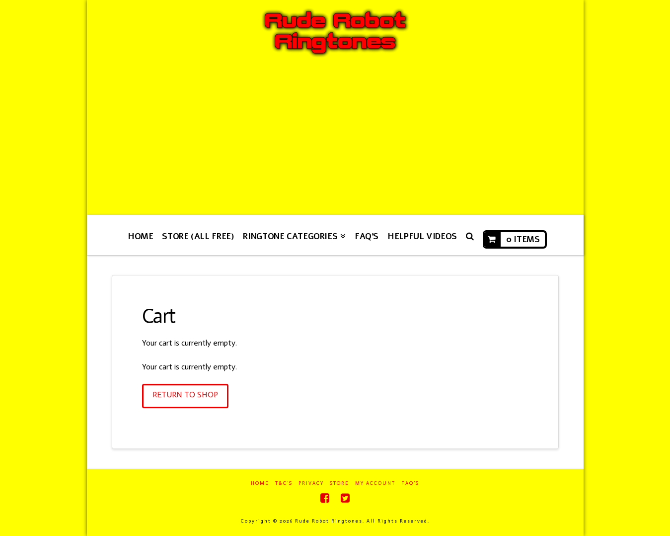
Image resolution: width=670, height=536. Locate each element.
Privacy (311, 483)
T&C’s (284, 483)
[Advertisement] (335, 140)
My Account (375, 483)
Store (339, 483)
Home (260, 483)
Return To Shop (185, 394)
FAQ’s (410, 483)
